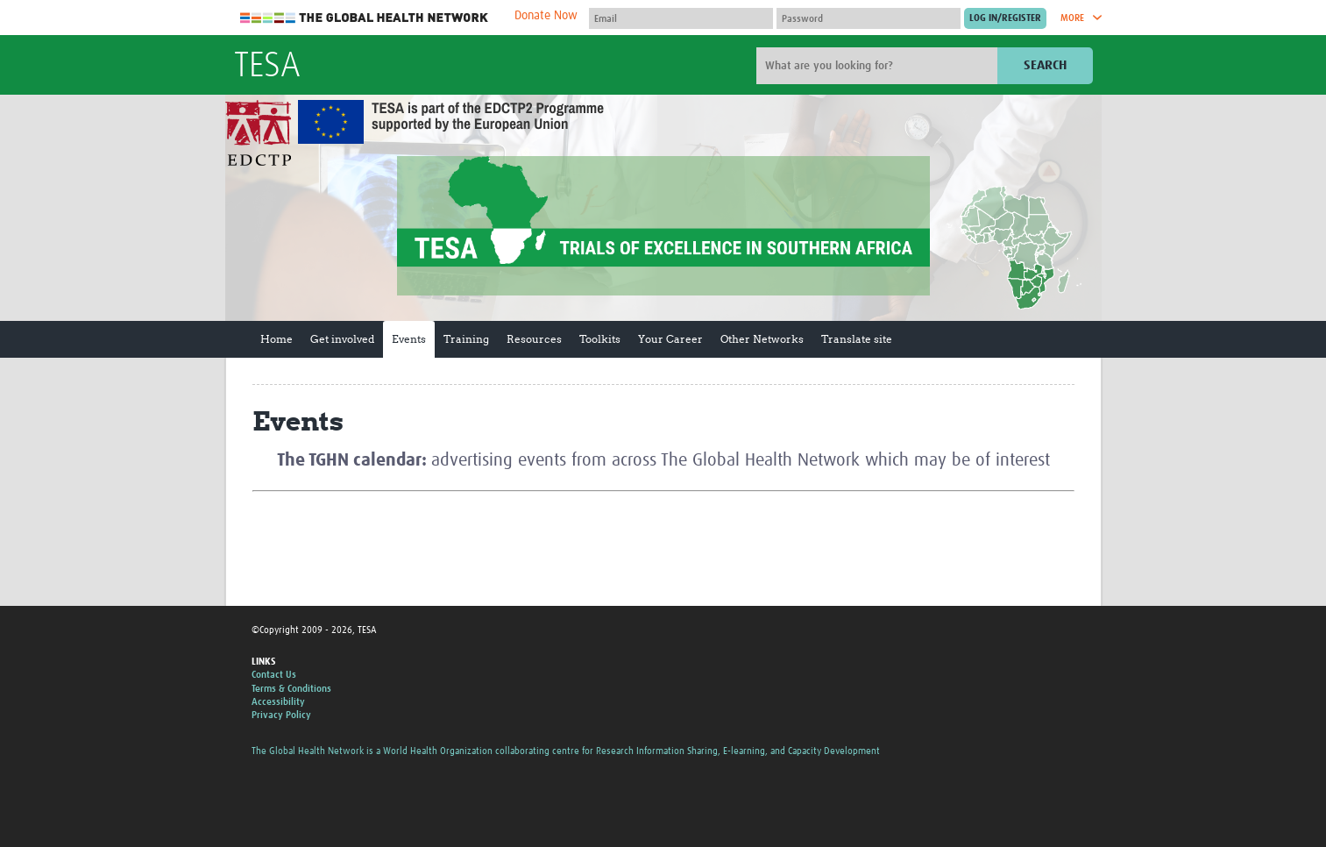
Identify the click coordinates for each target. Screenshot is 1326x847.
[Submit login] (1005, 18)
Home (276, 338)
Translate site (856, 338)
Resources (534, 338)
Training (466, 338)
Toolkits (599, 338)
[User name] (681, 18)
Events (409, 338)
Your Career (670, 338)
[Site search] (879, 65)
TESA (267, 66)
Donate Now (546, 16)
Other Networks (762, 338)
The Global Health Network (364, 18)
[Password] (868, 18)
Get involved (342, 338)
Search (1045, 65)
